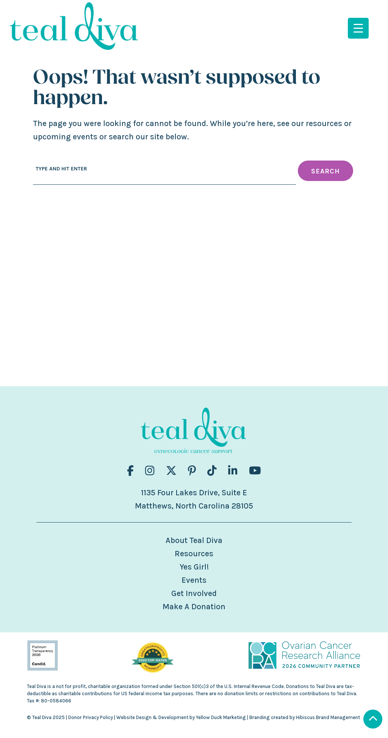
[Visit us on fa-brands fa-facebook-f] (130, 471)
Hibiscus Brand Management (328, 717)
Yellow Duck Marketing (221, 717)
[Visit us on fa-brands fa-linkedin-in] (233, 471)
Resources (194, 553)
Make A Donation (194, 606)
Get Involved (194, 593)
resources (324, 123)
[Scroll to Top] (372, 720)
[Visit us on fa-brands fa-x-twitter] (171, 471)
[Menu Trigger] (358, 28)
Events (194, 580)
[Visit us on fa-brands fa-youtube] (255, 471)
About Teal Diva (194, 540)
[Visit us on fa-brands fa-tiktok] (212, 471)
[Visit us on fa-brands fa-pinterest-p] (192, 471)
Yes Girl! (194, 566)
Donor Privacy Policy (90, 717)
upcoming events (65, 136)
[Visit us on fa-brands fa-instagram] (150, 471)
